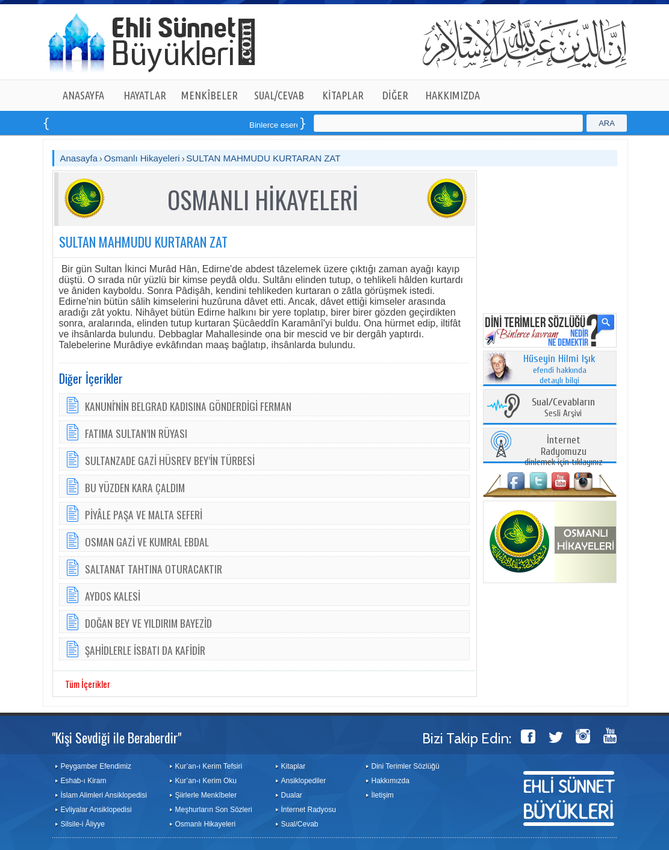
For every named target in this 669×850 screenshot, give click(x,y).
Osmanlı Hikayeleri (142, 158)
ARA (607, 123)
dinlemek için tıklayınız (563, 451)
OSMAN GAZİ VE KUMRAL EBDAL (147, 541)
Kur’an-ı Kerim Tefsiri (209, 766)
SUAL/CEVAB (279, 95)
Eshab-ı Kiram (84, 781)
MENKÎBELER (209, 95)
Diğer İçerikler (91, 378)
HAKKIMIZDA (452, 95)
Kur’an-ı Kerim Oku (206, 781)
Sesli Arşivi (563, 408)
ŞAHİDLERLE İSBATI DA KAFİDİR (145, 650)
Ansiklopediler (303, 781)
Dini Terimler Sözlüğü (406, 766)
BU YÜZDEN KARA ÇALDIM (135, 487)
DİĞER (395, 95)
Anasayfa (79, 158)
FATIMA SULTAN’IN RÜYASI (136, 433)
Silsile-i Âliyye (83, 824)
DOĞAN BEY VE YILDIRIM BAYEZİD (148, 623)
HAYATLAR (144, 95)
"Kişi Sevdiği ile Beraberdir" (116, 737)
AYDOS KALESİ (112, 596)
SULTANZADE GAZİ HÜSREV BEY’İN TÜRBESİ (170, 460)
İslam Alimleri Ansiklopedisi (104, 795)
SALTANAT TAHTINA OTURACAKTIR (153, 569)
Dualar (291, 795)
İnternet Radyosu (308, 809)
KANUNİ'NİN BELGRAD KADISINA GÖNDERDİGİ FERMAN (188, 406)
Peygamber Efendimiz (96, 766)
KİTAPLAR (343, 95)
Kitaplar (293, 766)
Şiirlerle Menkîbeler (206, 795)
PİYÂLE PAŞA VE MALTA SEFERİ (143, 514)
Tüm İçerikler (87, 683)
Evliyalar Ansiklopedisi (96, 809)
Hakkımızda (390, 781)
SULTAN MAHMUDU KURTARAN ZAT (263, 158)
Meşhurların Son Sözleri (213, 809)
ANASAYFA (83, 95)
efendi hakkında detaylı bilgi (559, 370)
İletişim (383, 795)
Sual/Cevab (300, 824)
